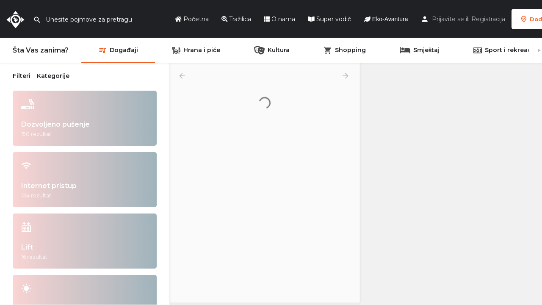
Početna (192, 19)
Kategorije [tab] (53, 76)
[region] (451, 184)
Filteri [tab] (21, 76)
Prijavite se (448, 19)
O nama (279, 19)
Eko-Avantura (386, 19)
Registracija (488, 19)
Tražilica (236, 19)
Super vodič (329, 19)
